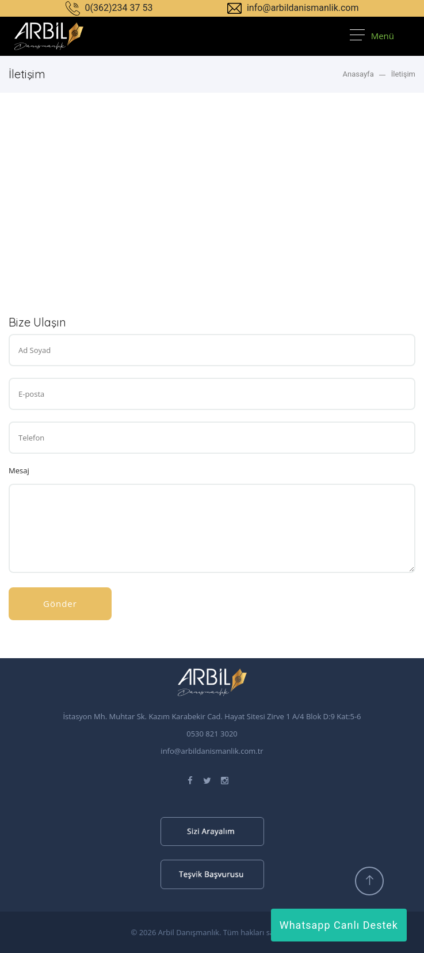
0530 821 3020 (212, 733)
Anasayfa (357, 74)
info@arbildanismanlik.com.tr (212, 751)
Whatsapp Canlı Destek (339, 925)
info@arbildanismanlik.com (293, 7)
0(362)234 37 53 (109, 7)
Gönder (60, 603)
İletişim (403, 74)
